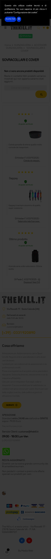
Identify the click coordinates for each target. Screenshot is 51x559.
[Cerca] (25, 88)
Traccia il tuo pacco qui (12, 426)
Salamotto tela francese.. (29, 222)
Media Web (27, 551)
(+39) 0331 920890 (11, 441)
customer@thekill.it (15, 327)
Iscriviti (10, 405)
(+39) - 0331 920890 (18, 333)
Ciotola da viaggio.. (32, 161)
